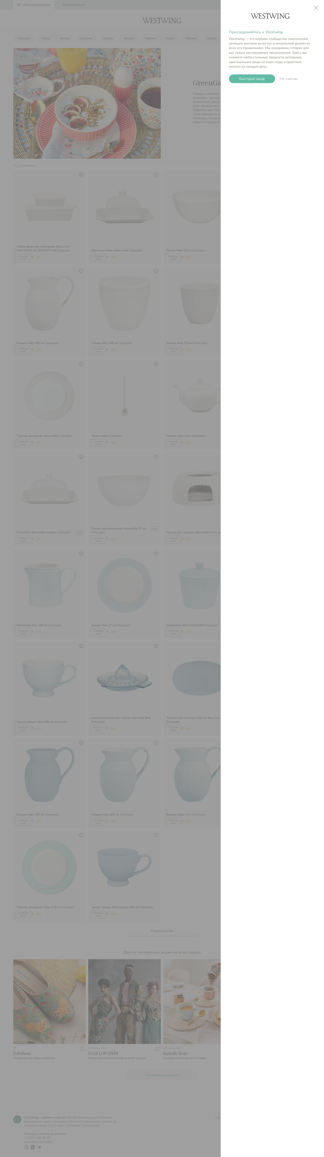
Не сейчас (289, 78)
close (316, 7)
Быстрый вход (252, 78)
